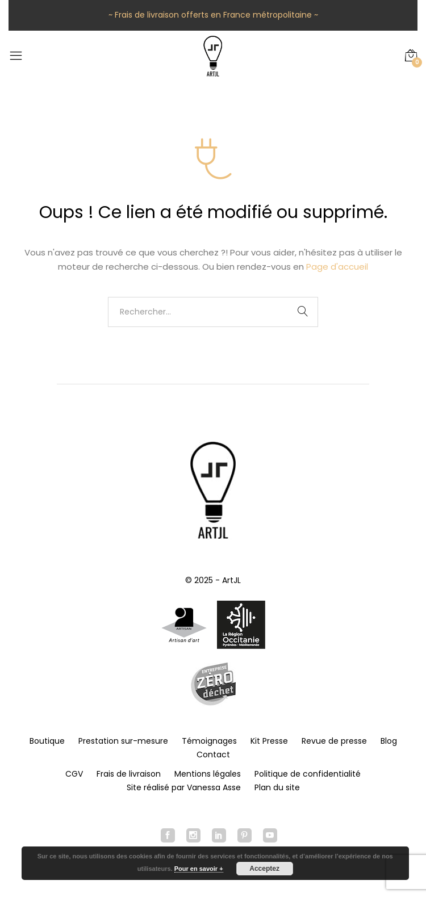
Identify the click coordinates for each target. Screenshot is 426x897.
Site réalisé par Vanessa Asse (184, 787)
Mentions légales (207, 773)
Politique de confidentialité (307, 773)
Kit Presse (269, 741)
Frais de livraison (129, 773)
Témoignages (209, 741)
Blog (389, 741)
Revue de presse (334, 741)
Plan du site (277, 787)
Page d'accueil (337, 267)
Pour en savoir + (198, 868)
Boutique (47, 741)
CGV (74, 773)
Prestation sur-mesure (123, 741)
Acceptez (264, 869)
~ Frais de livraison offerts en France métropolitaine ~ (213, 14)
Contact (213, 754)
